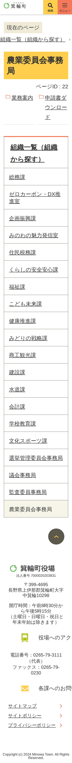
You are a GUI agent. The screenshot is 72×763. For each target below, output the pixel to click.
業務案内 (22, 98)
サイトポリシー (24, 715)
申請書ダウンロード (56, 107)
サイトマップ (22, 705)
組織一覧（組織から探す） (32, 39)
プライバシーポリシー (32, 725)
